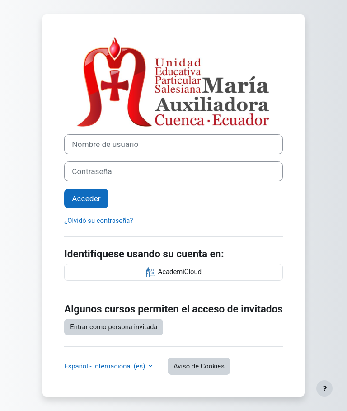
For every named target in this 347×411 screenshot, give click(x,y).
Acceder (86, 198)
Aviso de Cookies (199, 366)
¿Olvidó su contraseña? (98, 221)
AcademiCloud (173, 272)
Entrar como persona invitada (113, 327)
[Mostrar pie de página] (324, 388)
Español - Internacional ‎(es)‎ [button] (105, 366)
